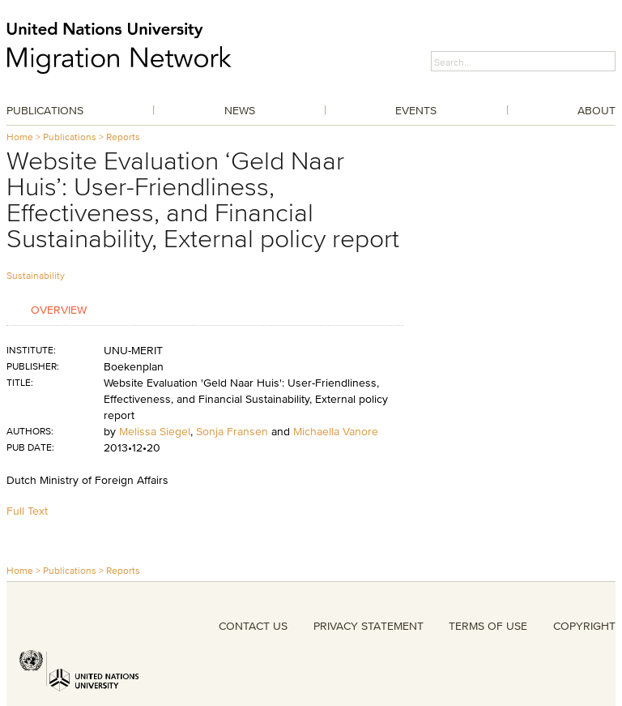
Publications (44, 110)
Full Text (27, 511)
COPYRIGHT (584, 625)
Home (19, 136)
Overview (59, 309)
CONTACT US (253, 625)
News (239, 110)
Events (416, 110)
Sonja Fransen (232, 431)
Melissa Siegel (154, 431)
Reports (123, 136)
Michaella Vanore (335, 431)
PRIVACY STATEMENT (368, 625)
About (596, 110)
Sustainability (35, 275)
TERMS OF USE (488, 625)
